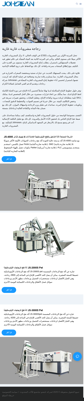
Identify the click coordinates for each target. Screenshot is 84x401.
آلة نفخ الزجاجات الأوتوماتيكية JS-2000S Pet (23, 267)
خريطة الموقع (8, 395)
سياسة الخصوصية (9, 392)
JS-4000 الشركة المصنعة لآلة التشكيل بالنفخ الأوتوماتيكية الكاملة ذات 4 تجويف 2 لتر (38, 137)
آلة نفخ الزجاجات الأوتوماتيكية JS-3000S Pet (23, 310)
